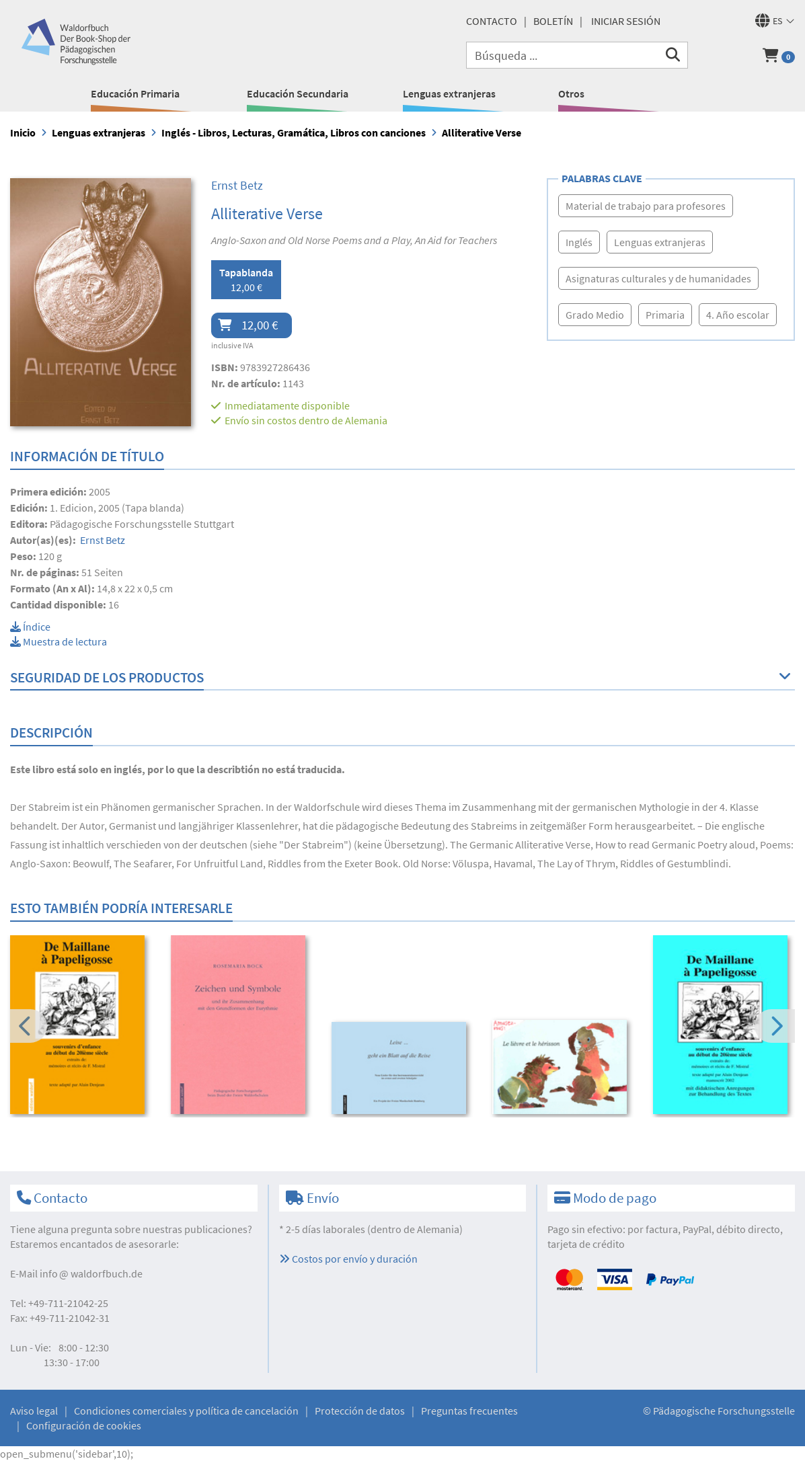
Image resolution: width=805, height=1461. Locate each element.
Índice (30, 626)
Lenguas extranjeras (449, 93)
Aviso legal (34, 1410)
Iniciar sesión (625, 21)
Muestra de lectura (58, 641)
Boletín (553, 21)
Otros (571, 93)
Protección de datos (360, 1410)
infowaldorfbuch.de (91, 1273)
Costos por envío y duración (348, 1258)
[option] (81, 1026)
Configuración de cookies (83, 1425)
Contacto (491, 21)
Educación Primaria (135, 93)
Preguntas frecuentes (469, 1410)
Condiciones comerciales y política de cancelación (186, 1410)
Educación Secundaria (297, 93)
